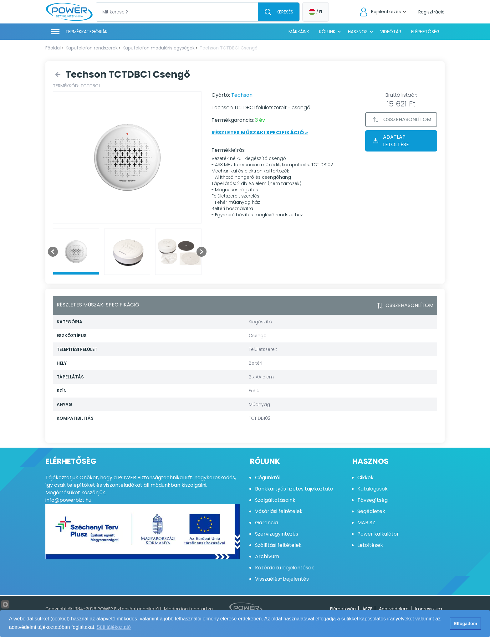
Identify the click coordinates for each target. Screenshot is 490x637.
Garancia (266, 522)
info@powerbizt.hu (68, 500)
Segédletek (371, 511)
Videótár (390, 31)
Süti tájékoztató (114, 627)
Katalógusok (372, 488)
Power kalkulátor (378, 533)
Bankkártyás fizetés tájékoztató (294, 488)
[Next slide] (202, 252)
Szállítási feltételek (278, 545)
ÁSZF (367, 609)
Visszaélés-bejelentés (282, 579)
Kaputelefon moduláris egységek (159, 48)
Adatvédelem (394, 609)
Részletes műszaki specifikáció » (260, 132)
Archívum (267, 556)
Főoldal (53, 48)
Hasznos (358, 31)
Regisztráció (431, 12)
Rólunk (327, 31)
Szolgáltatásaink (275, 500)
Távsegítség (372, 500)
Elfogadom (465, 623)
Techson (242, 95)
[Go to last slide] (53, 252)
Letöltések (370, 545)
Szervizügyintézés (276, 533)
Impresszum (428, 609)
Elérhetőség (425, 31)
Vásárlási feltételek (279, 511)
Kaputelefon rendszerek (92, 48)
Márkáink (298, 31)
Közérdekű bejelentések (284, 567)
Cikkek (365, 477)
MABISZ (366, 522)
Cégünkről (267, 477)
